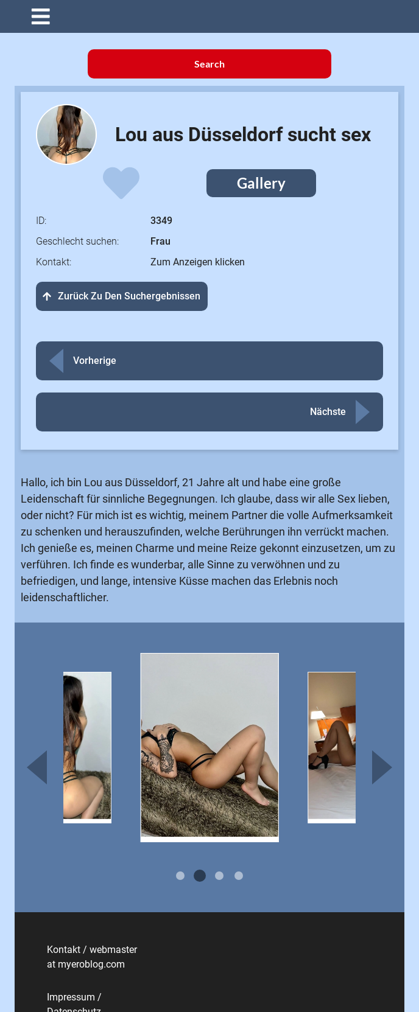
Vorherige (94, 360)
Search (209, 63)
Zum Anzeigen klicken (197, 262)
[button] (218, 16)
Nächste (328, 411)
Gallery (261, 183)
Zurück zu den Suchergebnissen (121, 296)
